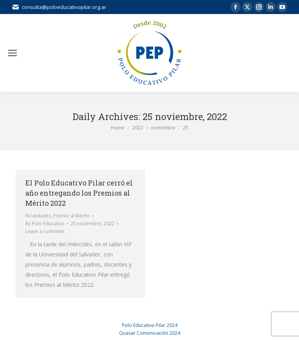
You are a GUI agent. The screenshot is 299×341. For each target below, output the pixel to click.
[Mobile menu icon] (12, 53)
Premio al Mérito (71, 215)
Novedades (38, 215)
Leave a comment (44, 231)
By (45, 223)
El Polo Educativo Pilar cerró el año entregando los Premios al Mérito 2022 (79, 193)
